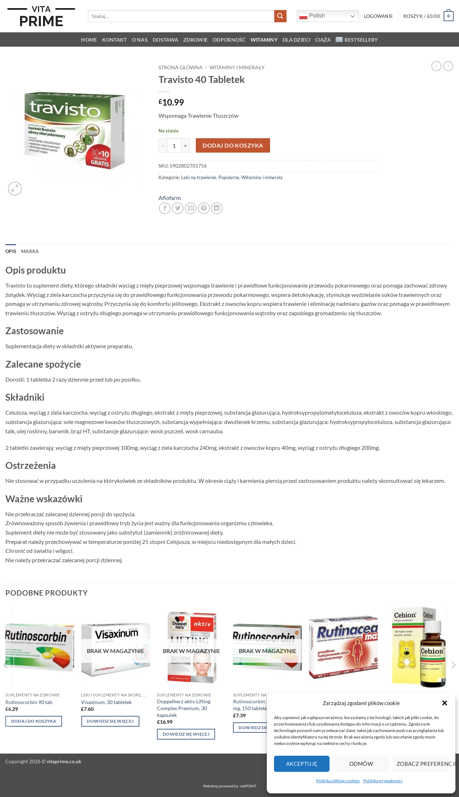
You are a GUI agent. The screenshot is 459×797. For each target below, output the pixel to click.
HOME (89, 40)
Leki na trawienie (198, 177)
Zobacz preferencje (422, 763)
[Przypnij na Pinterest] (204, 208)
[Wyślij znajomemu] (191, 208)
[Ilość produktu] (174, 145)
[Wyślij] (280, 16)
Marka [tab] (30, 251)
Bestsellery (357, 40)
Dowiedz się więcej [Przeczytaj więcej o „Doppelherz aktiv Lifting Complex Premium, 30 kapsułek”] (186, 734)
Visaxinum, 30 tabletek (106, 702)
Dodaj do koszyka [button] (34, 721)
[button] (444, 703)
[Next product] (436, 66)
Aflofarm (169, 197)
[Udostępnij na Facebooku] (165, 208)
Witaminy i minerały (237, 67)
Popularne (228, 177)
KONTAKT (114, 40)
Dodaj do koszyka (233, 145)
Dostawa (165, 40)
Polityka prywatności (382, 780)
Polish (312, 16)
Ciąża (323, 40)
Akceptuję (302, 763)
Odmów (361, 763)
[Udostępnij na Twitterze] (178, 208)
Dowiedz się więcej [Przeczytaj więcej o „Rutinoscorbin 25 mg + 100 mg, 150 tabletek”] (261, 727)
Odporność (229, 40)
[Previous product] (448, 66)
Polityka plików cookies (338, 780)
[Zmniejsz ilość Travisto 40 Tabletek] (162, 145)
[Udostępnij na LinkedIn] (217, 208)
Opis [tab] (10, 251)
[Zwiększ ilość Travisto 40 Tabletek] (185, 145)
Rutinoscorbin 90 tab (28, 702)
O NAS (140, 40)
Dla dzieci (296, 40)
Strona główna (180, 67)
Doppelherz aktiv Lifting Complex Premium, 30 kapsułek (183, 708)
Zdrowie (195, 40)
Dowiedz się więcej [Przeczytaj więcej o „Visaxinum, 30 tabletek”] (110, 721)
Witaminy (264, 40)
